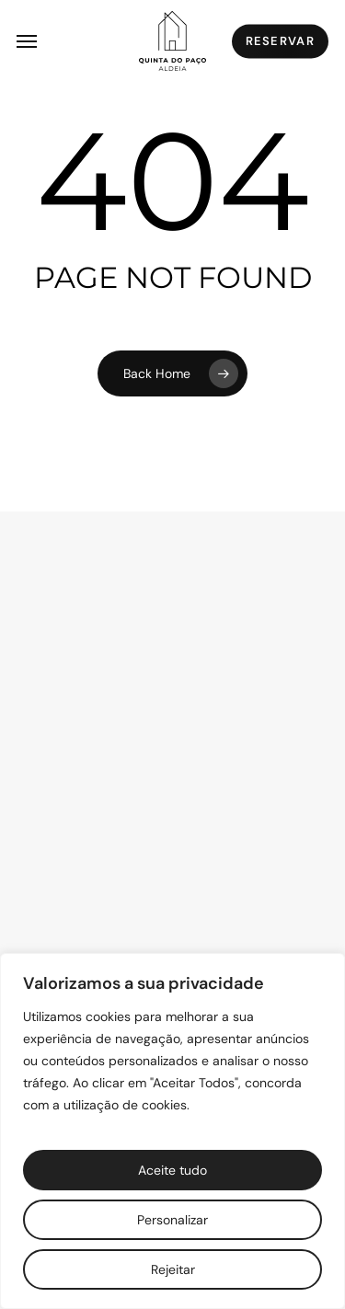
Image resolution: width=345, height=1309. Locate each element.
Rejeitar (173, 1269)
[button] (27, 41)
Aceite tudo (172, 1170)
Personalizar (172, 1219)
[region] (172, 1131)
